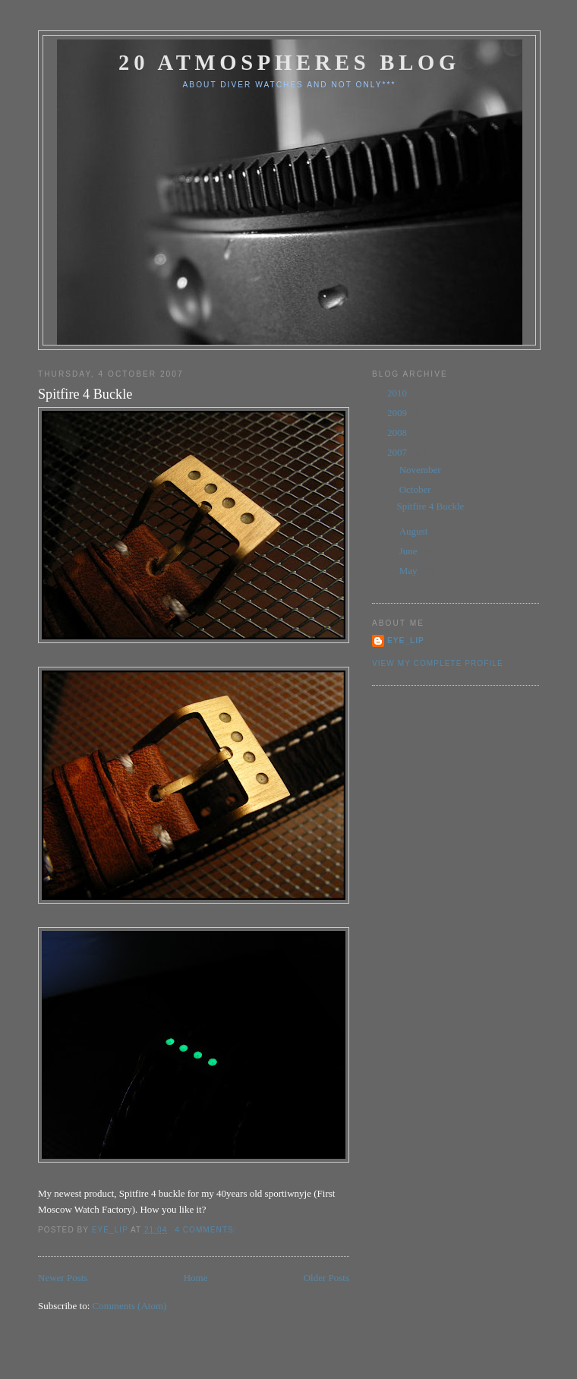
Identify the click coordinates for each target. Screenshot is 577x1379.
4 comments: (207, 1230)
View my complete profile (437, 663)
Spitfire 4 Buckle (85, 394)
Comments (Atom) (130, 1305)
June (409, 551)
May (409, 570)
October (416, 489)
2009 (398, 412)
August (414, 531)
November (421, 469)
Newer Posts (62, 1277)
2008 (398, 432)
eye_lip (405, 640)
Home (196, 1277)
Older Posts (326, 1277)
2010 (398, 393)
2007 (398, 452)
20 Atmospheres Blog (289, 62)
